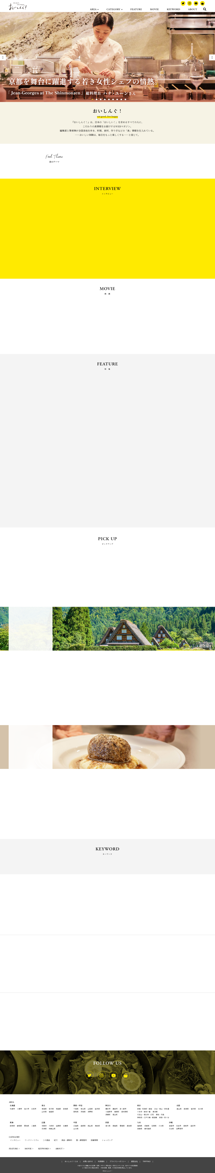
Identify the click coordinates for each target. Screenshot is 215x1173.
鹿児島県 (147, 1128)
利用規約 (101, 1161)
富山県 (179, 1109)
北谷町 (171, 1128)
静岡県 (19, 1126)
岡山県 (90, 1126)
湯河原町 (124, 1111)
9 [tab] (122, 99)
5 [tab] (106, 99)
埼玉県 (83, 1109)
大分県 (161, 1126)
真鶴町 (107, 1114)
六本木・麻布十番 (143, 1111)
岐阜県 (12, 1126)
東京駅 (155, 1111)
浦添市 (192, 1126)
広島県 (75, 1126)
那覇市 (171, 1126)
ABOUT (192, 9)
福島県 (51, 1111)
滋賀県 (58, 1126)
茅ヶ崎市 (123, 1109)
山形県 (44, 1111)
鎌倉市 (115, 1109)
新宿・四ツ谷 (164, 1117)
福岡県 (139, 1126)
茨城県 (83, 1111)
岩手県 (51, 1109)
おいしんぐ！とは (71, 1161)
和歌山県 (52, 1128)
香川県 (107, 1126)
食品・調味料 (66, 1140)
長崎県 (146, 1126)
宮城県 (65, 1109)
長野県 (90, 1111)
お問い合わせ (88, 1161)
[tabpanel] (107, 57)
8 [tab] (118, 99)
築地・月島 (160, 1114)
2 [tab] (94, 99)
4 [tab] (102, 99)
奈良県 (44, 1128)
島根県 (83, 1126)
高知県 (129, 1126)
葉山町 (115, 1114)
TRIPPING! (147, 1161)
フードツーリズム (32, 1140)
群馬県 (75, 1111)
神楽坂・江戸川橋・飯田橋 (147, 1117)
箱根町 (116, 1111)
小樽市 (19, 1109)
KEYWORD (173, 9)
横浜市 (107, 1109)
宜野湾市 (179, 1128)
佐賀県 (154, 1126)
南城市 (185, 1126)
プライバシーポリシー (118, 1161)
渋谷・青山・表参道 (161, 1109)
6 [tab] (110, 99)
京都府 (44, 1126)
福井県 (193, 1109)
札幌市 (12, 1109)
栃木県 (97, 1109)
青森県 (44, 1109)
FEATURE (136, 9)
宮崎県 (139, 1128)
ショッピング (107, 1140)
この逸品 (46, 1140)
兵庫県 (65, 1126)
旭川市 (26, 1109)
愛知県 (26, 1126)
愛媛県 (122, 1126)
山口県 (75, 1128)
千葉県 (75, 1109)
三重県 (33, 1126)
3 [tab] (98, 99)
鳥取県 (97, 1126)
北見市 (33, 1109)
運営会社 (134, 1161)
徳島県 (115, 1126)
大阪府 (51, 1126)
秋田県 (58, 1109)
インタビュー (15, 1140)
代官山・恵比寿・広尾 (145, 1114)
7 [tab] (114, 99)
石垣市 (178, 1126)
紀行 (55, 1140)
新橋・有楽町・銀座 (144, 1109)
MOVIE (154, 9)
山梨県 (90, 1109)
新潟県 (186, 1109)
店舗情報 (94, 1140)
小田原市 (108, 1111)
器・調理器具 (81, 1140)
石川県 (200, 1109)
